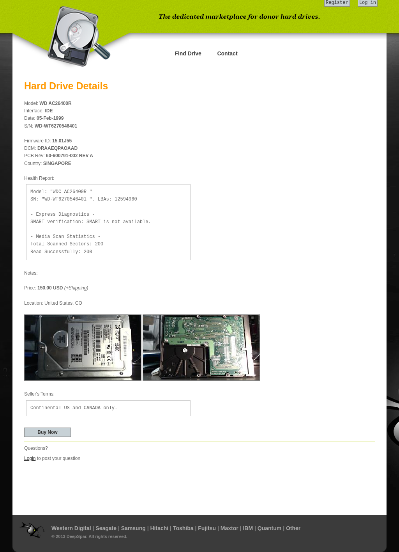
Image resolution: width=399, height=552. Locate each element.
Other (293, 528)
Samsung (133, 528)
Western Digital (71, 528)
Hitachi (159, 528)
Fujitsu (207, 528)
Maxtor (229, 528)
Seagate (106, 528)
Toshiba (183, 528)
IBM (248, 528)
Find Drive (188, 53)
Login (29, 458)
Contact (227, 53)
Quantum (269, 528)
